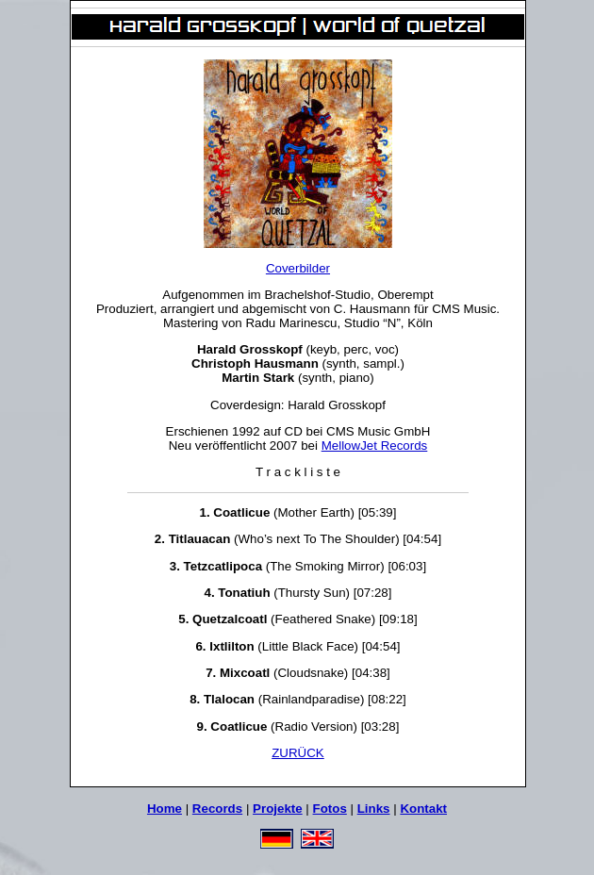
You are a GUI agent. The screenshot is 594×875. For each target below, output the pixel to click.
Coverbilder (298, 268)
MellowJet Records (375, 445)
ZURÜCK (298, 753)
